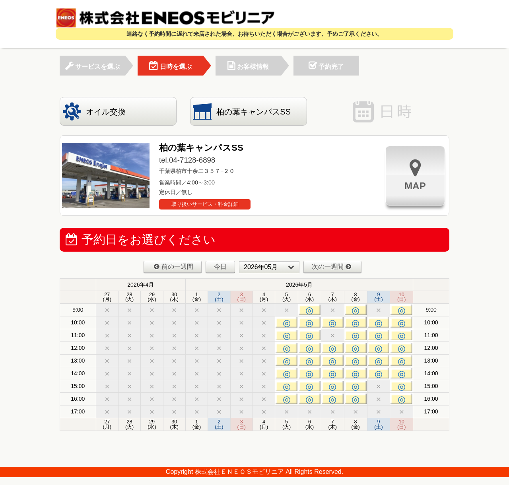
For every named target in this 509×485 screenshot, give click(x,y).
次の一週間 (331, 266)
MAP (414, 174)
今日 (220, 266)
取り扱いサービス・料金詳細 (205, 204)
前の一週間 (173, 266)
